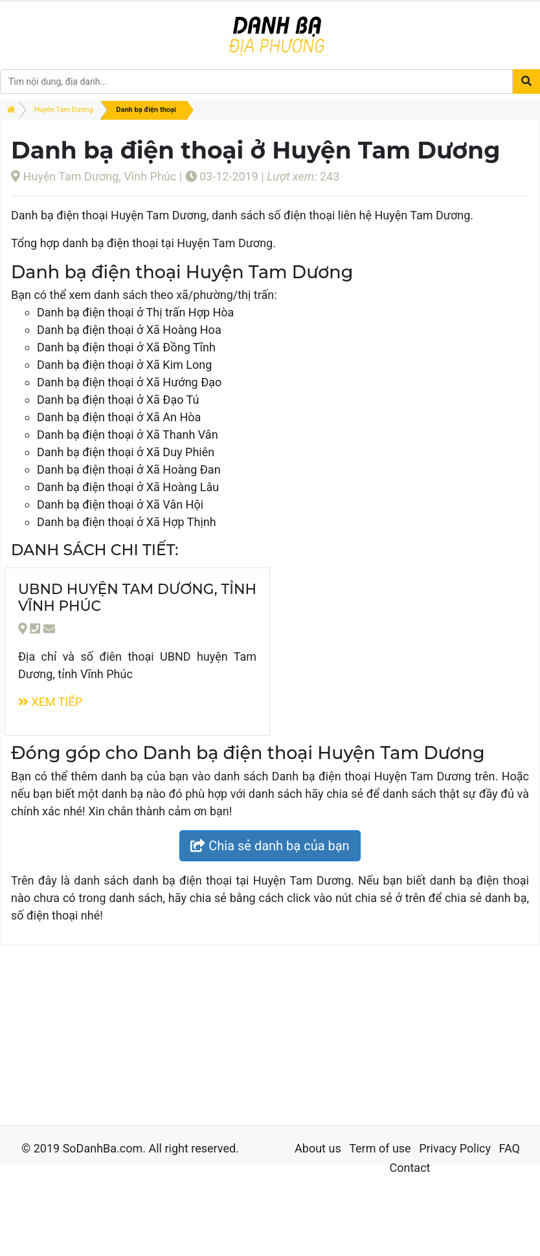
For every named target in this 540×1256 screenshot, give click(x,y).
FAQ (509, 1148)
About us (318, 1148)
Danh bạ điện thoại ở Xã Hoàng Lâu (128, 487)
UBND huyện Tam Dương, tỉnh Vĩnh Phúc (137, 597)
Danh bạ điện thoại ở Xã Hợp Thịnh (126, 522)
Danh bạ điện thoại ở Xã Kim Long (124, 364)
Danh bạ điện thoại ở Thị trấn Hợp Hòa (135, 312)
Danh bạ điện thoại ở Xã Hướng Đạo (129, 382)
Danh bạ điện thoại (145, 109)
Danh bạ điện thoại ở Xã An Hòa (119, 417)
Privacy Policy (455, 1148)
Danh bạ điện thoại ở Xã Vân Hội (120, 504)
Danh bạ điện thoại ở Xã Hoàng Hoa (129, 329)
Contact (410, 1167)
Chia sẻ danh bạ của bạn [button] (269, 846)
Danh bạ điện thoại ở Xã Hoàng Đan (129, 469)
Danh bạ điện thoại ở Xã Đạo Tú (118, 399)
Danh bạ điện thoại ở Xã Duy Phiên (125, 452)
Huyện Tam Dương (63, 109)
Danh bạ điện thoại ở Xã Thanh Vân (127, 434)
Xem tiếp (50, 702)
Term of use (380, 1148)
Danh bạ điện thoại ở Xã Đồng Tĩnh (126, 347)
